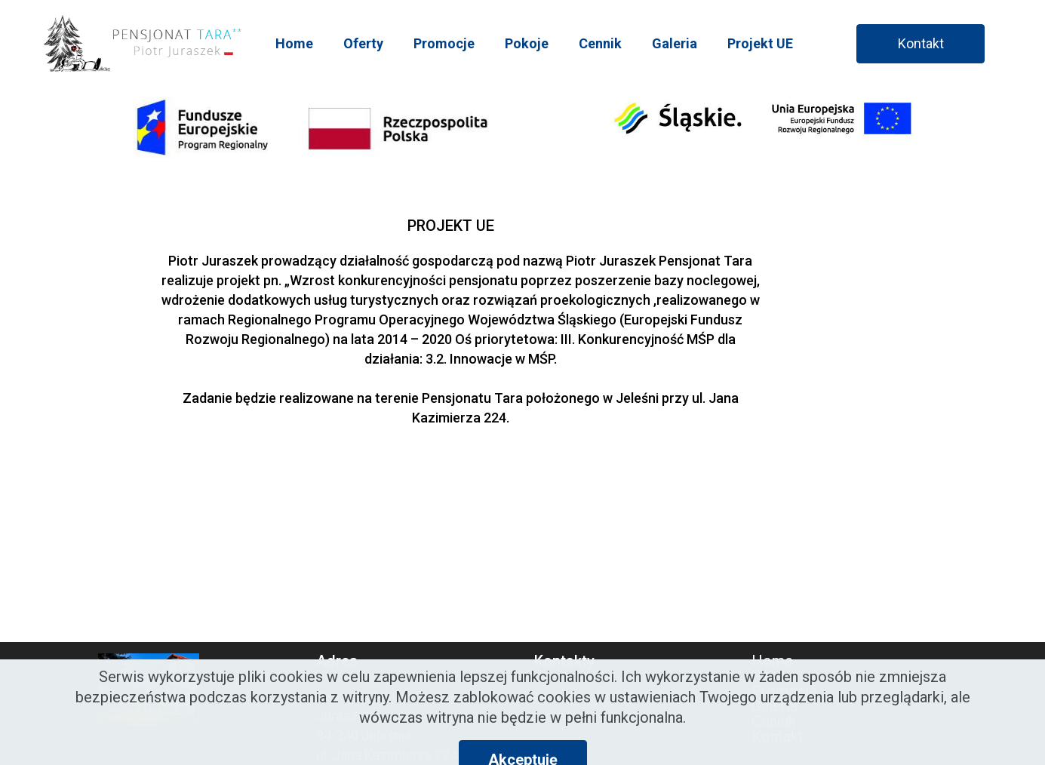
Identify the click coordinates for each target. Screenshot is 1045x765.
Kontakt (921, 43)
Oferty (363, 43)
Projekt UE (760, 43)
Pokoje (527, 43)
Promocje (444, 43)
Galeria (674, 43)
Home (294, 43)
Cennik (600, 43)
